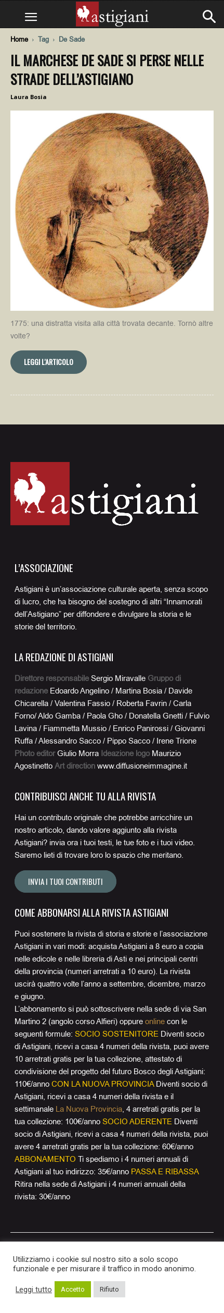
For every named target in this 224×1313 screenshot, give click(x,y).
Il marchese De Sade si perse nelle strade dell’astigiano (107, 69)
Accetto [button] (73, 1289)
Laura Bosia (28, 97)
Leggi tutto (34, 1289)
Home (19, 39)
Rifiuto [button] (109, 1289)
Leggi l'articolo (48, 361)
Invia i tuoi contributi (65, 881)
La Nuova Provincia (89, 1109)
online (155, 1021)
